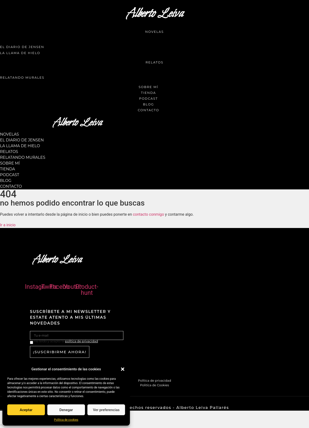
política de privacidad (81, 341)
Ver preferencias (106, 410)
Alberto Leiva (154, 13)
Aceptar (26, 410)
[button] (122, 369)
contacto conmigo (148, 214)
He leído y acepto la (66, 341)
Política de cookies (66, 419)
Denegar (66, 410)
